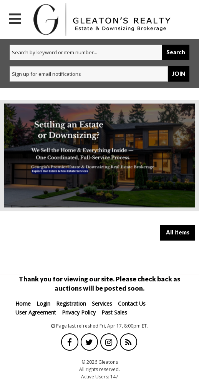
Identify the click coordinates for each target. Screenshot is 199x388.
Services (102, 303)
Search (175, 52)
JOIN (178, 73)
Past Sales (114, 312)
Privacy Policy (79, 312)
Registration (71, 303)
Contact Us (132, 303)
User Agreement (35, 312)
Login (43, 303)
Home (23, 303)
